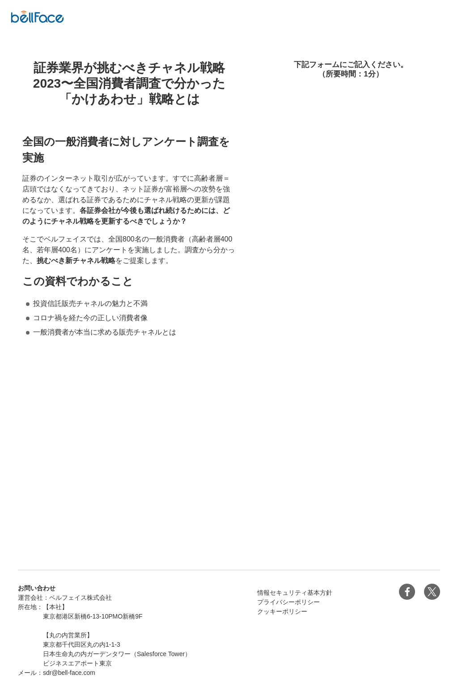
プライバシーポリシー (288, 602)
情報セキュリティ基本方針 (294, 592)
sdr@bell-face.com (69, 672)
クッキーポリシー (282, 611)
